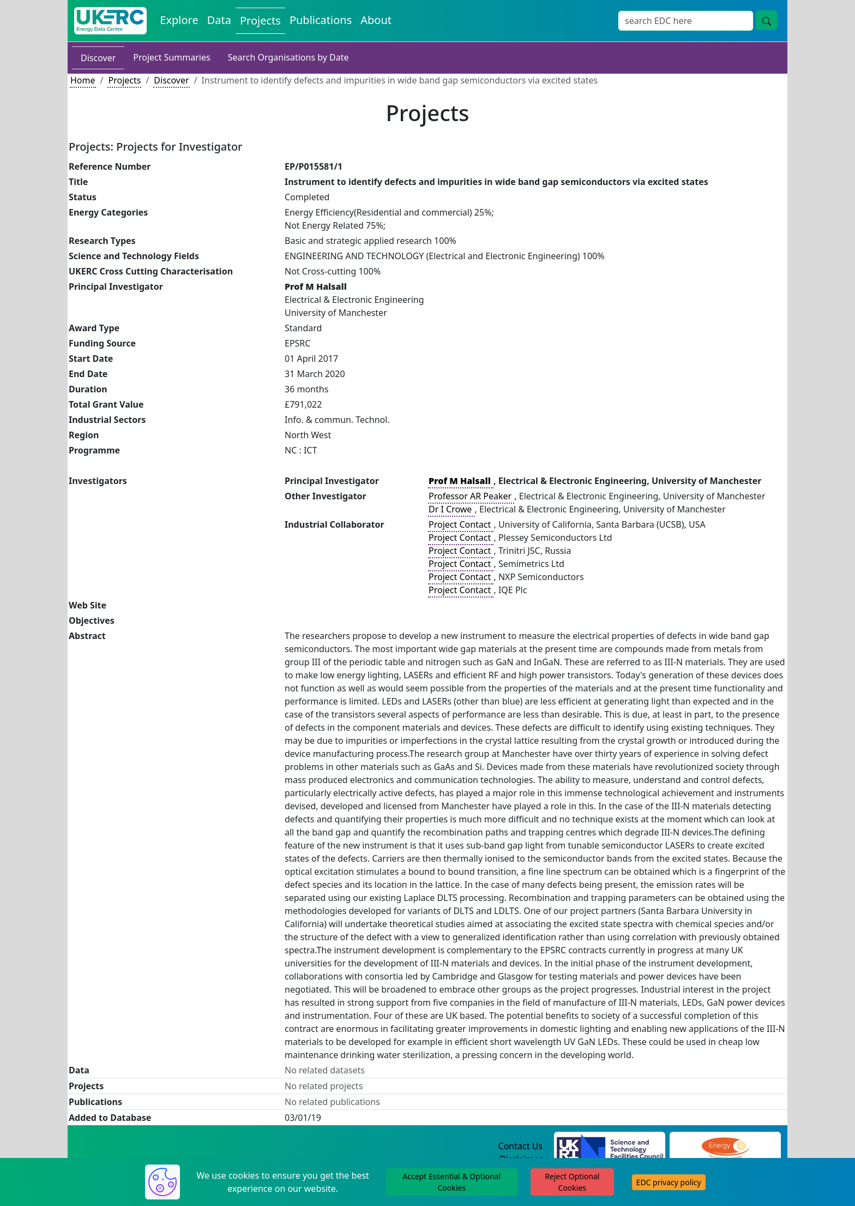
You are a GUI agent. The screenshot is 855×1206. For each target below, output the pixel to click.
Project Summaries (171, 57)
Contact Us (520, 1146)
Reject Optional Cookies (572, 1182)
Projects (124, 80)
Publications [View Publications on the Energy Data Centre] (321, 20)
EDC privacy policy (668, 1182)
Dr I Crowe (451, 509)
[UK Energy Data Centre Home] (110, 20)
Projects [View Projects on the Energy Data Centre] (260, 20)
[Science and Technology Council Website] (610, 1147)
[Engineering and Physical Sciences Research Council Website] (725, 1147)
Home (82, 80)
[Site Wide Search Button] (767, 20)
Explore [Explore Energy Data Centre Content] (179, 20)
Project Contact (461, 524)
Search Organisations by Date (288, 57)
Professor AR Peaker (471, 496)
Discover (98, 58)
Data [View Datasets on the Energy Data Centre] (219, 20)
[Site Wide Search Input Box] (686, 20)
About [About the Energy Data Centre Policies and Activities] (376, 20)
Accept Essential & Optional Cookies (451, 1182)
